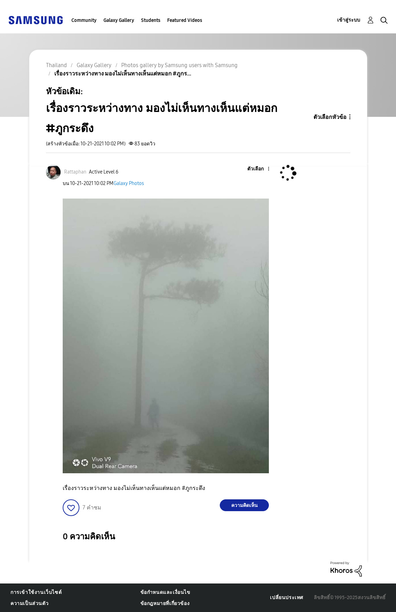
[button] (257, 169)
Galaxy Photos (129, 183)
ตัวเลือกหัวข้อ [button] (330, 117)
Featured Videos (184, 20)
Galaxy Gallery (118, 20)
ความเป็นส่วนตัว (29, 603)
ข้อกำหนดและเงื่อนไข (165, 592)
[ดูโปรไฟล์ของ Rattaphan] (75, 172)
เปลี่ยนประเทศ (286, 598)
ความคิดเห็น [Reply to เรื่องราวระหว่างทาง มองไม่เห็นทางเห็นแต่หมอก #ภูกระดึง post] (244, 505)
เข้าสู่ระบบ (348, 20)
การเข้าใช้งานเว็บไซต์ (36, 592)
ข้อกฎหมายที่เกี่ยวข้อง (165, 603)
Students (150, 20)
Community (83, 20)
